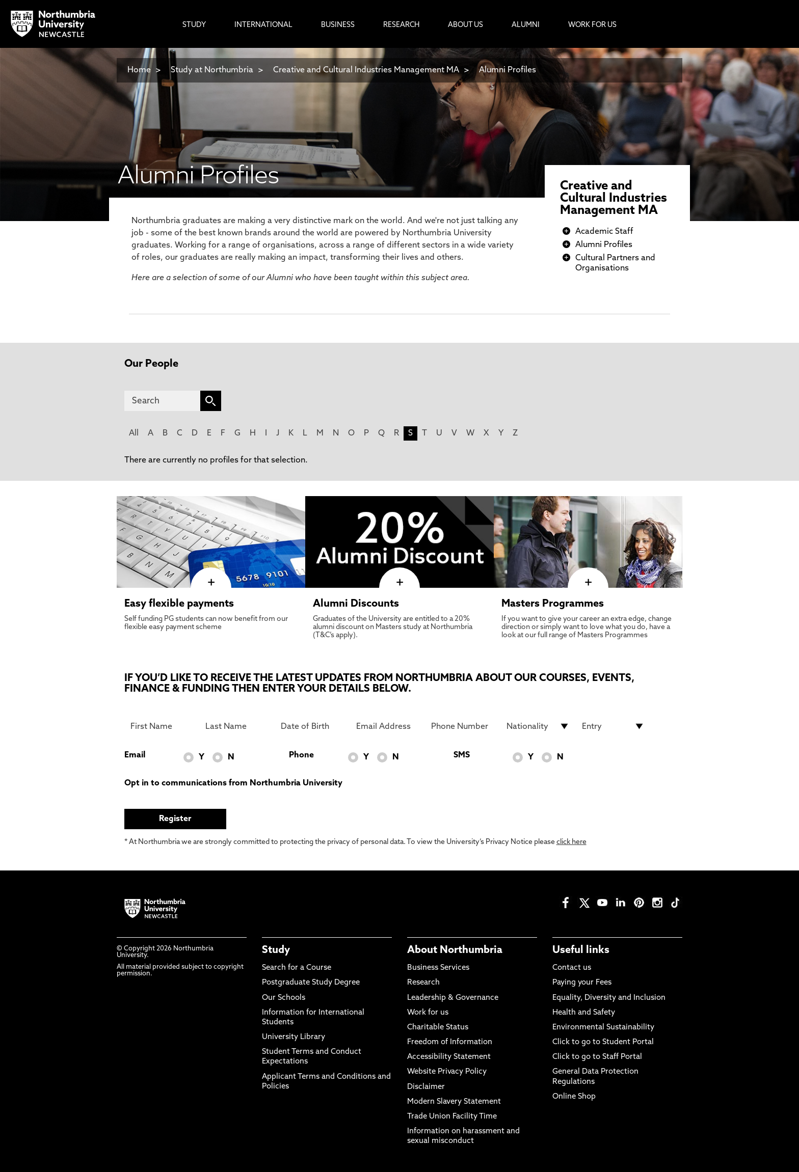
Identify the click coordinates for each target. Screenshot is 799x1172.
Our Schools (283, 998)
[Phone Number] (462, 726)
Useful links (580, 950)
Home (139, 70)
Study (276, 950)
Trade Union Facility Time (452, 1117)
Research (423, 983)
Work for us (427, 1013)
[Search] (162, 401)
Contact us (571, 968)
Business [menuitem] (338, 25)
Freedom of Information (449, 1042)
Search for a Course (296, 968)
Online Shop (574, 1097)
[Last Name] (237, 726)
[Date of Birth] (312, 726)
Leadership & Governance (452, 998)
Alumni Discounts (356, 604)
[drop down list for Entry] (613, 726)
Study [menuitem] (194, 25)
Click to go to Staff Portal (597, 1057)
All (134, 433)
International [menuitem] (263, 25)
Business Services (438, 968)
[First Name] (162, 726)
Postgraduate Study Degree (311, 983)
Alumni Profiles (507, 70)
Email (134, 755)
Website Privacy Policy (447, 1072)
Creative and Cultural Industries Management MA (366, 70)
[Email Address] (387, 726)
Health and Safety (583, 1013)
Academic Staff (604, 232)
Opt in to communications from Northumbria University (233, 783)
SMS (462, 755)
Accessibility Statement (449, 1057)
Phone (301, 755)
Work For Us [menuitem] (592, 25)
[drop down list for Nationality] (538, 726)
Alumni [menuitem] (526, 25)
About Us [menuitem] (465, 25)
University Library (293, 1037)
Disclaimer (426, 1087)
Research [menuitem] (401, 25)
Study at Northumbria (212, 70)
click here (571, 842)
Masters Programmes (552, 604)
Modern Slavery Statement (454, 1102)
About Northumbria (454, 950)
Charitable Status (437, 1027)
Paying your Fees (581, 983)
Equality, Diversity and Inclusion (608, 998)
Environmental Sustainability (603, 1027)
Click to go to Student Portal (603, 1042)
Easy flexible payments (179, 604)
